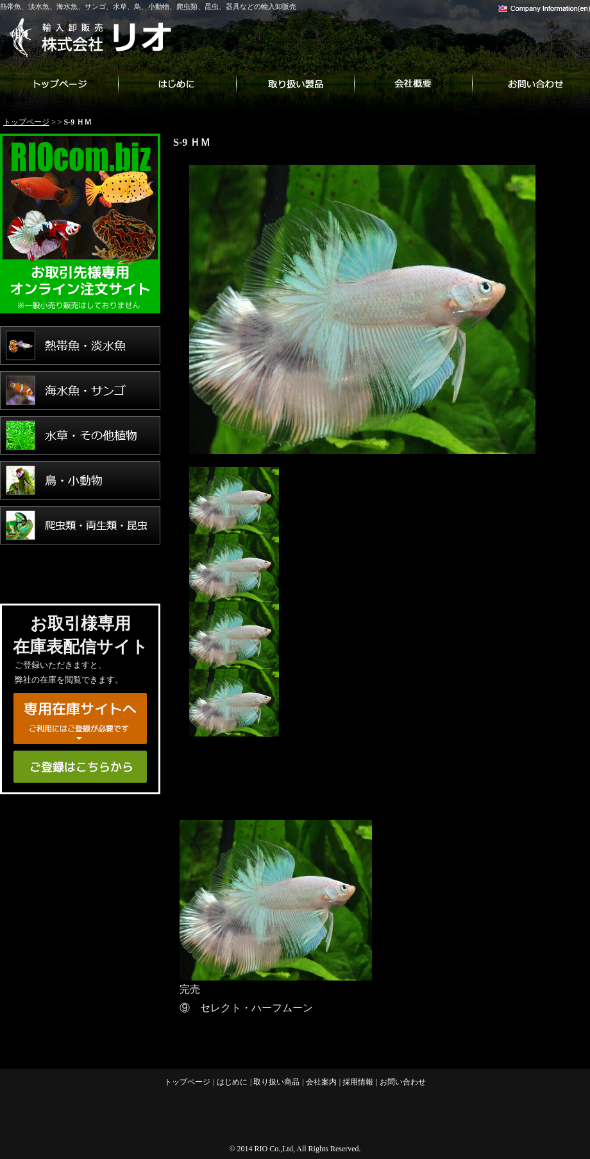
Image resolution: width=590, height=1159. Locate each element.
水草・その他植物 (80, 435)
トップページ (59, 83)
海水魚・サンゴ (80, 390)
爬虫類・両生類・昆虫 (80, 525)
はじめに (177, 83)
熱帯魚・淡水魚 (80, 345)
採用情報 (357, 1081)
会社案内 (413, 83)
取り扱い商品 (295, 83)
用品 (80, 570)
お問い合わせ (531, 83)
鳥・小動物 (80, 480)
